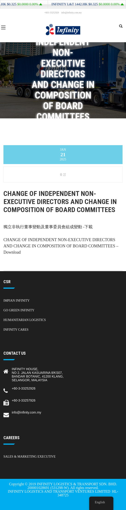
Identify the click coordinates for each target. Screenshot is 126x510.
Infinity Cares (16, 329)
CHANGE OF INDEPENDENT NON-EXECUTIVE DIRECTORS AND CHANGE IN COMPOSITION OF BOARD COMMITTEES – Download (60, 246)
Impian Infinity (16, 300)
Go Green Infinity (18, 310)
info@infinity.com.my (26, 412)
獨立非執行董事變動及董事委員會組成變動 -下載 (48, 227)
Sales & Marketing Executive (29, 456)
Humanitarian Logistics (24, 320)
